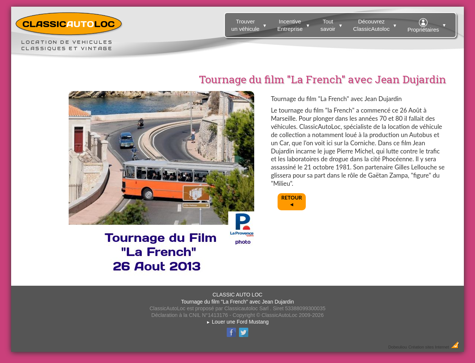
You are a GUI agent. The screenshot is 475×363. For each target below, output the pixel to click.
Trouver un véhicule (250, 24)
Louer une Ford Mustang (237, 322)
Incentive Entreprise (294, 24)
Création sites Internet (428, 347)
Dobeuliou (397, 347)
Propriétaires (427, 24)
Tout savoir (333, 24)
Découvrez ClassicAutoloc (376, 24)
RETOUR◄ (291, 200)
